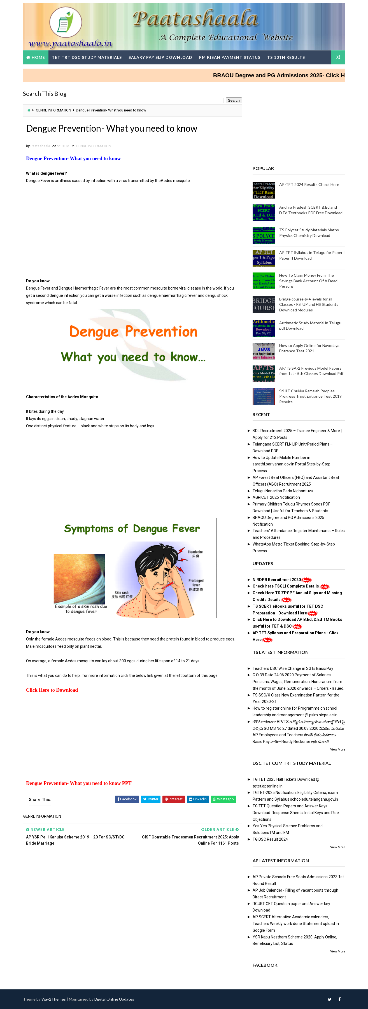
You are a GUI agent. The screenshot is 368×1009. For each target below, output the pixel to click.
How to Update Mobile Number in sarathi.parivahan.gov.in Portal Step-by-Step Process (291, 464)
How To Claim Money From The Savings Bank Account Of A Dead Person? (308, 280)
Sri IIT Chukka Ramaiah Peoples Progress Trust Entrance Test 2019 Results (310, 396)
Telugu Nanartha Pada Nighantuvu (283, 491)
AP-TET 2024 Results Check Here (309, 184)
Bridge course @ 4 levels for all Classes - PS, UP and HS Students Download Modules (308, 304)
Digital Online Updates (114, 999)
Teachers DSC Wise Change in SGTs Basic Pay (293, 668)
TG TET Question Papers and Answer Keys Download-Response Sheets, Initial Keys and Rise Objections (296, 813)
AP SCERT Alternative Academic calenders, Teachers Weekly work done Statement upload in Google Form (296, 924)
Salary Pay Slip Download (160, 57)
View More (337, 749)
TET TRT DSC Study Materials (87, 57)
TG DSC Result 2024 (270, 839)
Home (38, 57)
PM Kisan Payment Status (229, 57)
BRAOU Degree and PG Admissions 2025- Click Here (288, 75)
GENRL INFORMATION (53, 110)
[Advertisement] (132, 238)
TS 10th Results (286, 57)
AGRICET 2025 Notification (276, 497)
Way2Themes (53, 999)
